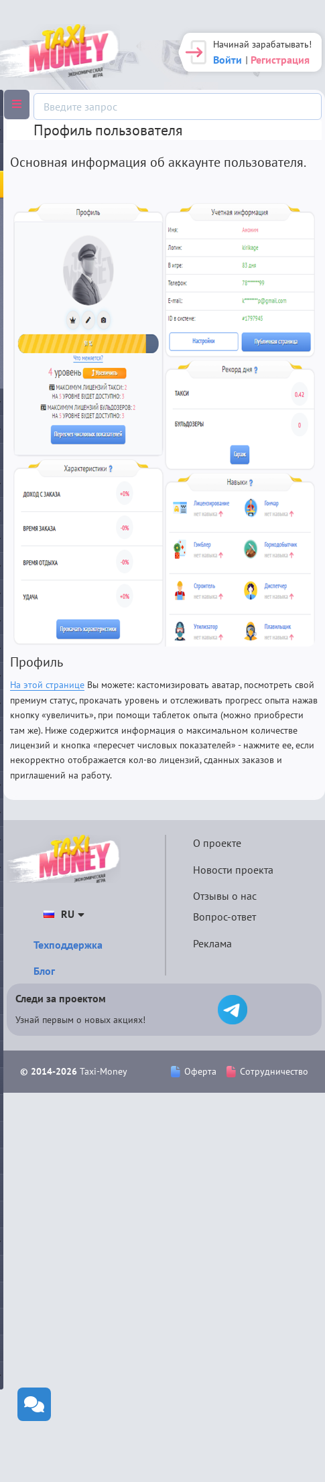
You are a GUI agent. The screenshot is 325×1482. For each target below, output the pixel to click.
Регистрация (280, 59)
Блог (44, 971)
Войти (227, 59)
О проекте (217, 843)
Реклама (212, 943)
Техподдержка (68, 944)
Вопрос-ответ (224, 916)
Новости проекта (233, 869)
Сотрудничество (267, 1071)
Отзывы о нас (225, 895)
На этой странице (47, 685)
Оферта (193, 1071)
